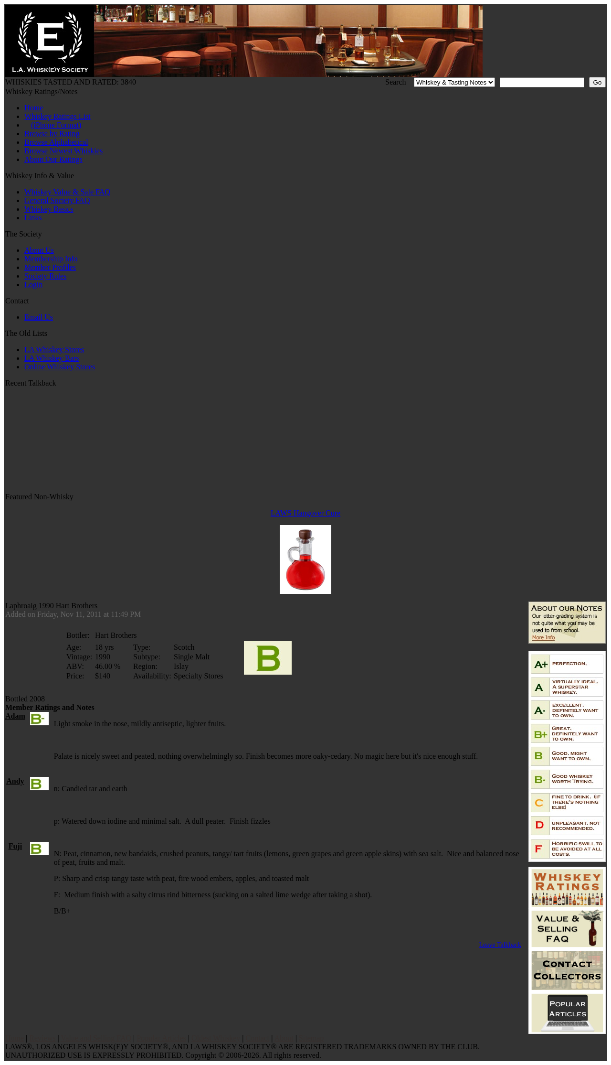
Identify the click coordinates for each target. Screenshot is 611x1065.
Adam (15, 716)
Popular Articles (161, 1038)
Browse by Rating (52, 133)
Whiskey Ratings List (57, 116)
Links (33, 218)
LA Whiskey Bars (51, 358)
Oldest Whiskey (215, 1038)
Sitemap (311, 1038)
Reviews (42, 1038)
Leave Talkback (500, 944)
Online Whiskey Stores (59, 367)
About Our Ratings (53, 159)
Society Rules (45, 276)
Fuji (15, 846)
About (284, 1038)
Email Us (38, 317)
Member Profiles (50, 267)
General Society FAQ (57, 200)
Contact (258, 1038)
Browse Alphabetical (56, 142)
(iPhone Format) (56, 125)
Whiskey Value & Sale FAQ (67, 192)
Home (33, 108)
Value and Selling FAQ (96, 1038)
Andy (15, 781)
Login (33, 284)
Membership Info (51, 259)
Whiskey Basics (49, 209)
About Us (39, 250)
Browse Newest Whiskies (63, 151)
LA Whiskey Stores (54, 349)
